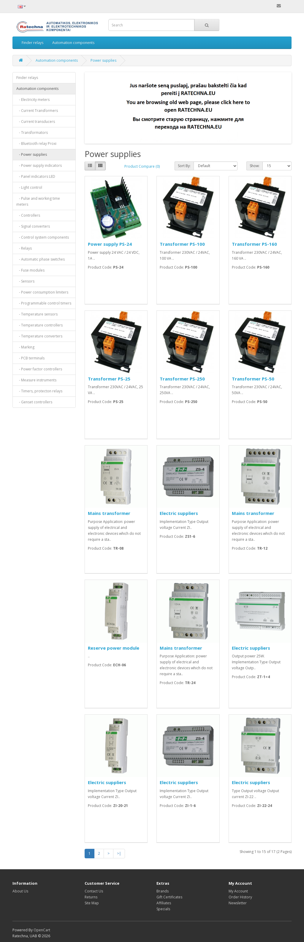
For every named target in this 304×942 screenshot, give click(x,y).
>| (119, 853)
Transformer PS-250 (182, 379)
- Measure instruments (36, 380)
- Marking (25, 347)
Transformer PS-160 (254, 244)
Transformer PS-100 (182, 244)
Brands (162, 891)
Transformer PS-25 (109, 379)
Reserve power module (113, 648)
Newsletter (238, 902)
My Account (238, 891)
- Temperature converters (39, 336)
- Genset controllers (34, 402)
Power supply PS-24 (110, 244)
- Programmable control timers (43, 303)
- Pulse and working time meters (38, 201)
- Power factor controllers (39, 369)
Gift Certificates (169, 897)
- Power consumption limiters (42, 292)
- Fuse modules (30, 270)
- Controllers (28, 215)
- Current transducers (35, 121)
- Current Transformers (37, 110)
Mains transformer (109, 513)
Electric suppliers (179, 513)
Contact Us (94, 891)
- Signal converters (33, 226)
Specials (163, 908)
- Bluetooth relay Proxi (36, 143)
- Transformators (32, 132)
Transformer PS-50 (253, 379)
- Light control (29, 187)
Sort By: (184, 165)
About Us (20, 891)
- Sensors (25, 281)
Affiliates (163, 902)
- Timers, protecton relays (39, 391)
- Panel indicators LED (35, 176)
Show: (254, 165)
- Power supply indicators (39, 165)
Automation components (73, 42)
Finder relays (32, 42)
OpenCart (42, 930)
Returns (91, 897)
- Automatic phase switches (40, 259)
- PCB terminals (30, 358)
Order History (240, 897)
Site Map (92, 902)
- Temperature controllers (39, 325)
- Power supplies (31, 154)
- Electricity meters (33, 99)
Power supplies (103, 60)
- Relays (24, 248)
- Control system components (42, 237)
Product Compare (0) (142, 166)
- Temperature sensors (37, 314)
